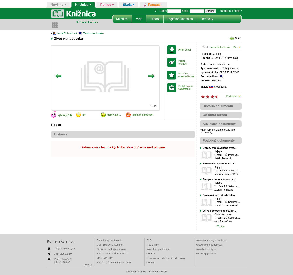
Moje (139, 19)
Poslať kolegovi (182, 62)
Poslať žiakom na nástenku (185, 87)
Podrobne (233, 96)
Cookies (151, 253)
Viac (237, 47)
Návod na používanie (158, 249)
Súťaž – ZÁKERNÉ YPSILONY (114, 262)
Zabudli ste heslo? (231, 10)
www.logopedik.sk (206, 253)
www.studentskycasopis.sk (211, 240)
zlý (84, 114)
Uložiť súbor (184, 49)
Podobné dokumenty (219, 140)
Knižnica (122, 19)
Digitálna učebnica (180, 19)
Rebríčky (207, 19)
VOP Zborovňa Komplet (110, 244)
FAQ (149, 240)
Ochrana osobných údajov (111, 249)
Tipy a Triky (152, 244)
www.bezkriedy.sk (206, 249)
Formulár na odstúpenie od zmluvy (165, 258)
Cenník (150, 262)
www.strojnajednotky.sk (209, 244)
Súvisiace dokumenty (219, 124)
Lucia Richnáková (65, 33)
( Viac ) (88, 264)
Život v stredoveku (91, 33)
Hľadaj (154, 19)
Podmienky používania (109, 240)
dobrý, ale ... (114, 114)
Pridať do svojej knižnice (186, 75)
